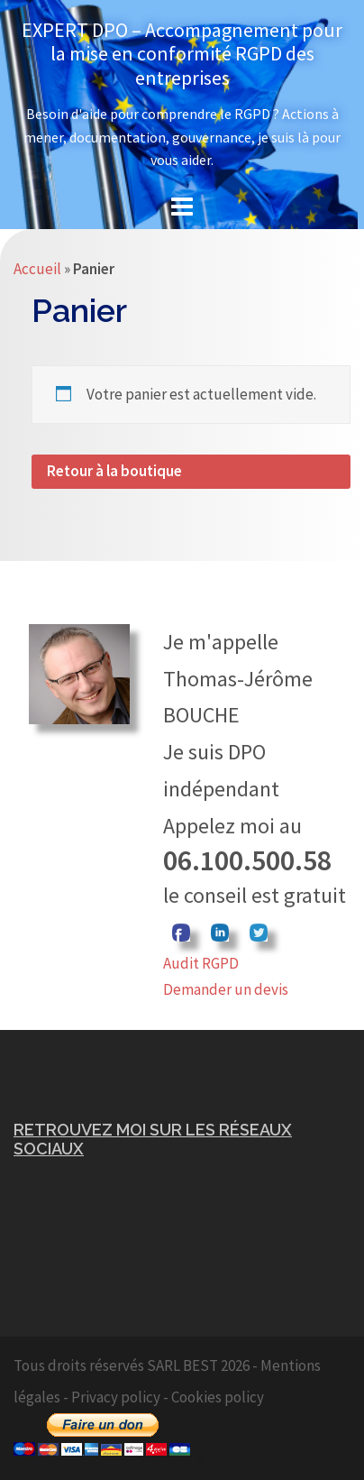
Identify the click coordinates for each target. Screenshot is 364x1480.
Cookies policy (217, 1397)
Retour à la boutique (114, 471)
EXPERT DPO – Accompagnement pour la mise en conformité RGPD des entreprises (182, 53)
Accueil (37, 269)
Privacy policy (115, 1397)
